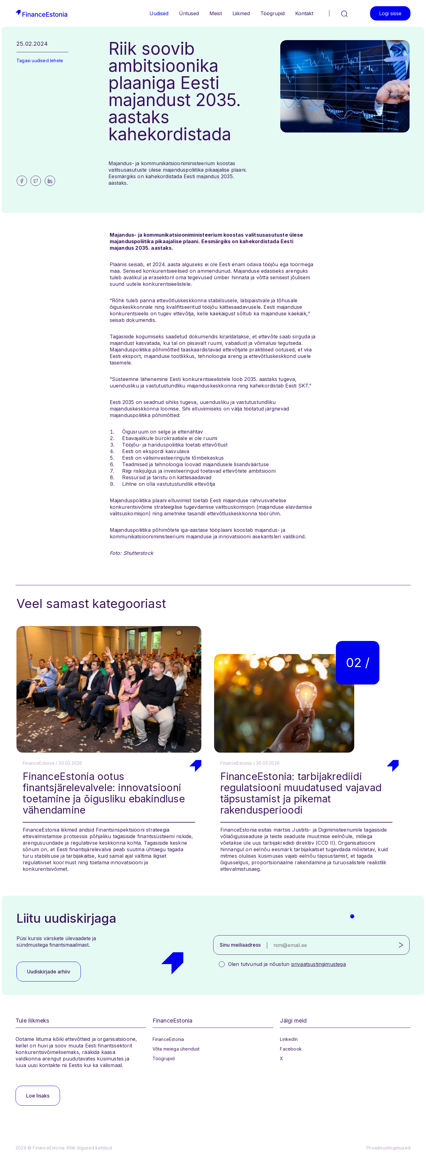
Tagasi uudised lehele (39, 60)
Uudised (158, 13)
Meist (215, 13)
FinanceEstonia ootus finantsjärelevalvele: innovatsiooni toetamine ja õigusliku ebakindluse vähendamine (104, 793)
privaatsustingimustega (318, 964)
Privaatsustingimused (388, 1147)
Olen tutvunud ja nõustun (287, 964)
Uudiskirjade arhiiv (48, 971)
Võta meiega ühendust (176, 1048)
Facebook (291, 1048)
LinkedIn (289, 1039)
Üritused (189, 13)
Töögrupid (272, 13)
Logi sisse (390, 13)
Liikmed (241, 13)
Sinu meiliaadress (240, 945)
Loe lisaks (37, 1096)
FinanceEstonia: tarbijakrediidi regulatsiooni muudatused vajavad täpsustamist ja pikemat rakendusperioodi (301, 793)
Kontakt (304, 13)
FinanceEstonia (168, 1039)
